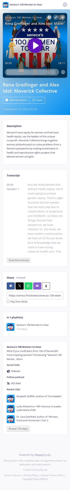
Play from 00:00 (17, 301)
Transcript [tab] (13, 175)
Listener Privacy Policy (52, 475)
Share (37, 100)
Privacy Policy (31, 475)
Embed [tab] (20, 277)
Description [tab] (14, 126)
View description (16, 100)
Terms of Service (13, 475)
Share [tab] (10, 277)
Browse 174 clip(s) (18, 428)
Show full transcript (19, 260)
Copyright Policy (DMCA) (35, 479)
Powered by (35, 455)
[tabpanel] (35, 145)
